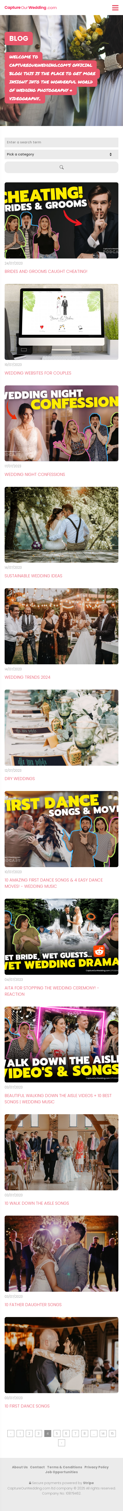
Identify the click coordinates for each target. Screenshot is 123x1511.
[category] (61, 154)
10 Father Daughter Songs (33, 1305)
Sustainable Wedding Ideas (33, 576)
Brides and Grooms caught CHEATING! (46, 271)
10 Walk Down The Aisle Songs (37, 1203)
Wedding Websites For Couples (38, 373)
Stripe (88, 1483)
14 (103, 1433)
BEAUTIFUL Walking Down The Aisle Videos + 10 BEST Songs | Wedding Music (58, 1099)
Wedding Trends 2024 (28, 677)
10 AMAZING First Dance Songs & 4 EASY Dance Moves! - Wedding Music (54, 883)
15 (112, 1433)
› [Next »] (61, 1442)
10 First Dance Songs (27, 1406)
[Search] (61, 142)
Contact (37, 1467)
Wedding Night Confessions (35, 474)
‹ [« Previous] (10, 1433)
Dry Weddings (20, 778)
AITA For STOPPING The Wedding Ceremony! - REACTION (52, 991)
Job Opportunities (61, 1472)
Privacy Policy (96, 1467)
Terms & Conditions (64, 1467)
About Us (20, 1467)
